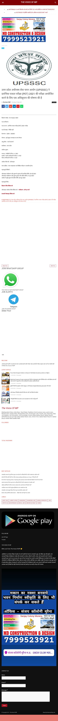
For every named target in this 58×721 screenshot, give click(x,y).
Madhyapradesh (13, 509)
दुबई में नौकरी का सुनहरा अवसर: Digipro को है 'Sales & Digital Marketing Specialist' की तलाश (30, 392)
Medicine (28, 509)
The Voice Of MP (29, 2)
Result (34, 509)
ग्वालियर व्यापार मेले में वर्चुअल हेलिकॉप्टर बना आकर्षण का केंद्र (14, 493)
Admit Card (5, 506)
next (3, 361)
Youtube (4, 545)
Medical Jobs (21, 509)
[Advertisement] (29, 259)
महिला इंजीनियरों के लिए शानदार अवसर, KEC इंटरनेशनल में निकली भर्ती (16, 491)
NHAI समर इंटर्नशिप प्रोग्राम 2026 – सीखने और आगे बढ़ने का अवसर (16, 499)
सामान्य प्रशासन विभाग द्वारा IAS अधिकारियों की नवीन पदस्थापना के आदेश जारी (18, 488)
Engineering (22, 506)
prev (2, 361)
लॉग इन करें (27, 195)
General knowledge (42, 506)
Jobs (3, 48)
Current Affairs (14, 506)
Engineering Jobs (31, 506)
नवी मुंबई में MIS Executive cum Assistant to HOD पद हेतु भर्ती (23, 405)
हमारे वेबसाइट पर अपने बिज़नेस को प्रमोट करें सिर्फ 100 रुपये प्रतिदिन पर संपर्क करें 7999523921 (31, 9)
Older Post (53, 271)
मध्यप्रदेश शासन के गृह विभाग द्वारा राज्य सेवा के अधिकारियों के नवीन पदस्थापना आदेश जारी (20, 480)
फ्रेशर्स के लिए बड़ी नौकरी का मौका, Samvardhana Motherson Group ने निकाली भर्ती (20, 483)
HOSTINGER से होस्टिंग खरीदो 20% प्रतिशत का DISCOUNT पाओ (31, 12)
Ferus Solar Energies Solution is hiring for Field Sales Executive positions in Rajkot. (30, 379)
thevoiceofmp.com (51, 718)
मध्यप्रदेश (39, 509)
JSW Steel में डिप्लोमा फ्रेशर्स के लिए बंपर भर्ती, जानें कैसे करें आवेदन (24, 398)
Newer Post (5, 271)
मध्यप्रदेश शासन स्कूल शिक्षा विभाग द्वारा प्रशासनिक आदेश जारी (14, 496)
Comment (54, 108)
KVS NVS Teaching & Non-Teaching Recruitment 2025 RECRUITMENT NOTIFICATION (22, 486)
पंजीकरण (21, 195)
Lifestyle (4, 509)
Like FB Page (5, 543)
